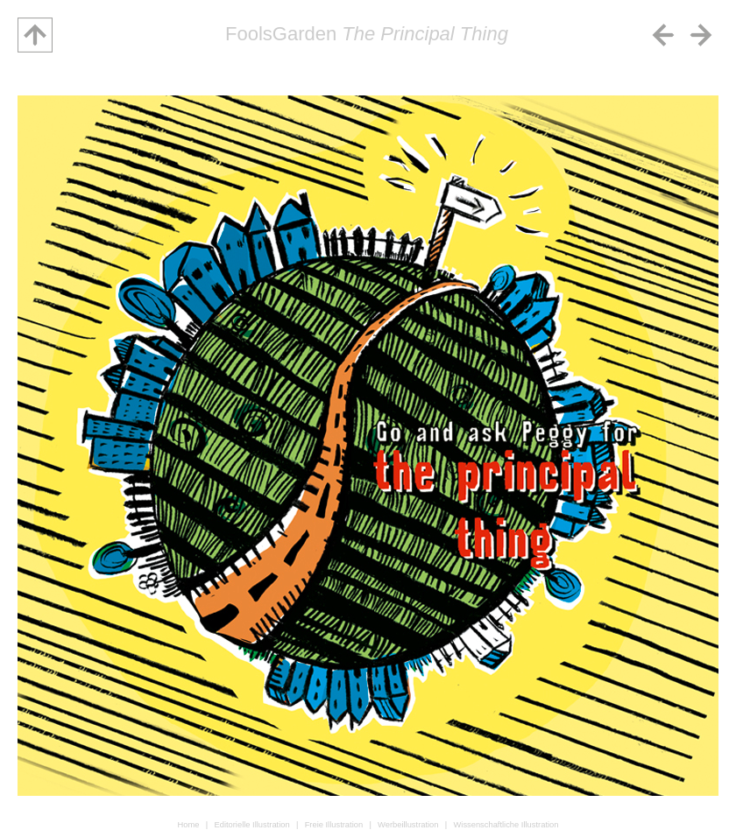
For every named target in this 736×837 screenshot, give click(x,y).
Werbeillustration (408, 824)
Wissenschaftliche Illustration (505, 824)
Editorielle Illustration (251, 824)
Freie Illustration (334, 824)
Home (189, 824)
